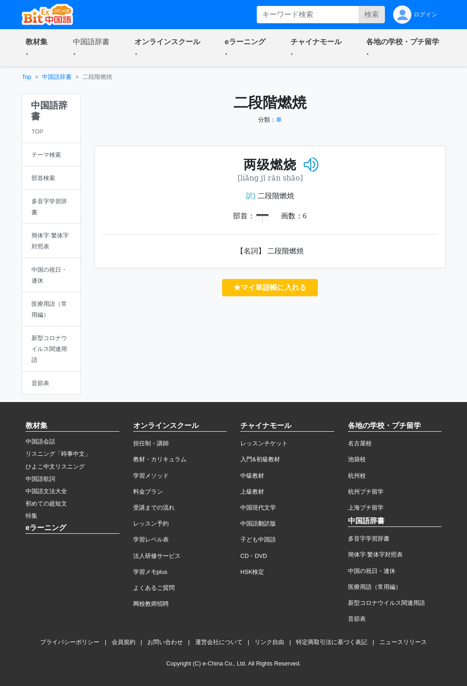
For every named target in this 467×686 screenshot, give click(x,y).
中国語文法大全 (46, 491)
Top (26, 76)
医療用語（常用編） (374, 586)
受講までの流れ (154, 507)
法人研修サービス (157, 555)
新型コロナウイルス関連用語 (386, 602)
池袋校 (357, 459)
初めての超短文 (46, 503)
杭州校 (357, 475)
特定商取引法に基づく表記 (331, 642)
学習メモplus (150, 571)
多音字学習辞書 (368, 538)
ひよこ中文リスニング (55, 466)
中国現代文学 (258, 507)
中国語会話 (40, 441)
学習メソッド (151, 475)
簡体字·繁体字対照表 (375, 554)
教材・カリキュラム (160, 459)
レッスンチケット (264, 443)
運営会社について (219, 642)
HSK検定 (252, 571)
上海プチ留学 (366, 507)
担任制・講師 (151, 443)
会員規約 (123, 642)
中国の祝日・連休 (371, 570)
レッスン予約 (151, 523)
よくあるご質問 (154, 587)
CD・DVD (253, 555)
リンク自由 (269, 642)
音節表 (357, 618)
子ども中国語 (258, 539)
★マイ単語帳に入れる (270, 287)
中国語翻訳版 (258, 523)
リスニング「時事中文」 (58, 453)
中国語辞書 (57, 76)
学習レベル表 (151, 539)
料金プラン (148, 491)
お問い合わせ (165, 642)
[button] (38, 48)
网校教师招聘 (151, 603)
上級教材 (252, 491)
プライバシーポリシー (69, 642)
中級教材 (252, 475)
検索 (371, 14)
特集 (31, 515)
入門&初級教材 (260, 459)
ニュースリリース (403, 642)
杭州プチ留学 (366, 491)
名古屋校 (360, 443)
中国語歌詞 (40, 478)
